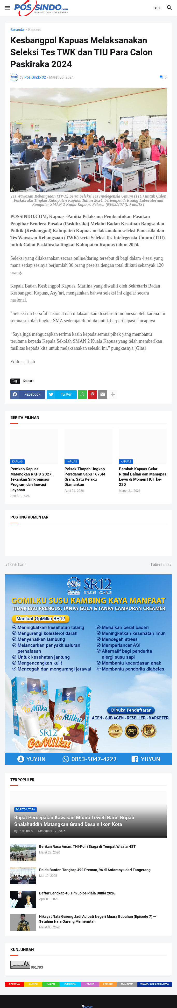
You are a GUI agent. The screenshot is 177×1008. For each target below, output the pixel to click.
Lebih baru (16, 565)
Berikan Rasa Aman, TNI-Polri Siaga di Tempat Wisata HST (87, 846)
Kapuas (34, 30)
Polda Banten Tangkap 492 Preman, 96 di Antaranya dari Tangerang (95, 870)
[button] (7, 8)
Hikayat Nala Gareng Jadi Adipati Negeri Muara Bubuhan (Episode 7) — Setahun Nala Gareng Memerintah (97, 918)
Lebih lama (160, 565)
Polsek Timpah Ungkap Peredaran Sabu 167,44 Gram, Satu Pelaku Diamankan (85, 477)
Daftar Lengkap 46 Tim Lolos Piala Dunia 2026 (77, 893)
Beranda (17, 30)
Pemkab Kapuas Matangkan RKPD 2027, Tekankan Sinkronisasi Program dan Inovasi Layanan (31, 479)
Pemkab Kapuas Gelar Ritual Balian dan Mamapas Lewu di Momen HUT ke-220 (142, 477)
